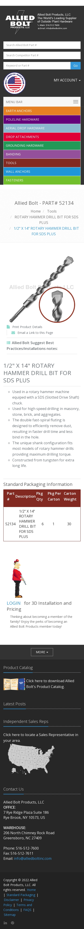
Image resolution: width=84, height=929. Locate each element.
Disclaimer (11, 900)
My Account (67, 80)
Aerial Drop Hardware (25, 128)
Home (36, 211)
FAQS (27, 910)
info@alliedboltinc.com (33, 858)
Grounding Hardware (25, 145)
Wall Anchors (18, 171)
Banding (13, 154)
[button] (42, 652)
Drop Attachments (22, 137)
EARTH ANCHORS (19, 111)
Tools (11, 163)
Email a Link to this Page (35, 333)
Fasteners (14, 180)
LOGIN (14, 603)
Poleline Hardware (22, 119)
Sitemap (10, 915)
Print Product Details (27, 327)
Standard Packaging (20, 895)
